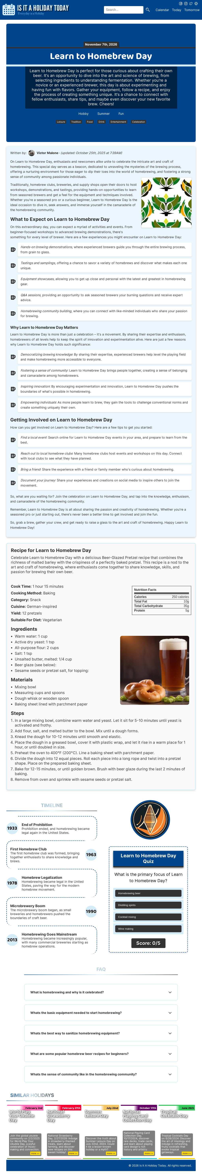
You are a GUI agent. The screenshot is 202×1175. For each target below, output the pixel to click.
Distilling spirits (127, 905)
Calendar (162, 10)
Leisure (61, 121)
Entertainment (118, 121)
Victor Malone (47, 153)
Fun (121, 114)
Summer (103, 114)
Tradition (76, 121)
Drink (102, 121)
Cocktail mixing (127, 916)
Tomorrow (192, 10)
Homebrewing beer (129, 893)
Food (90, 121)
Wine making (125, 928)
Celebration (138, 121)
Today (176, 10)
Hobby (84, 114)
